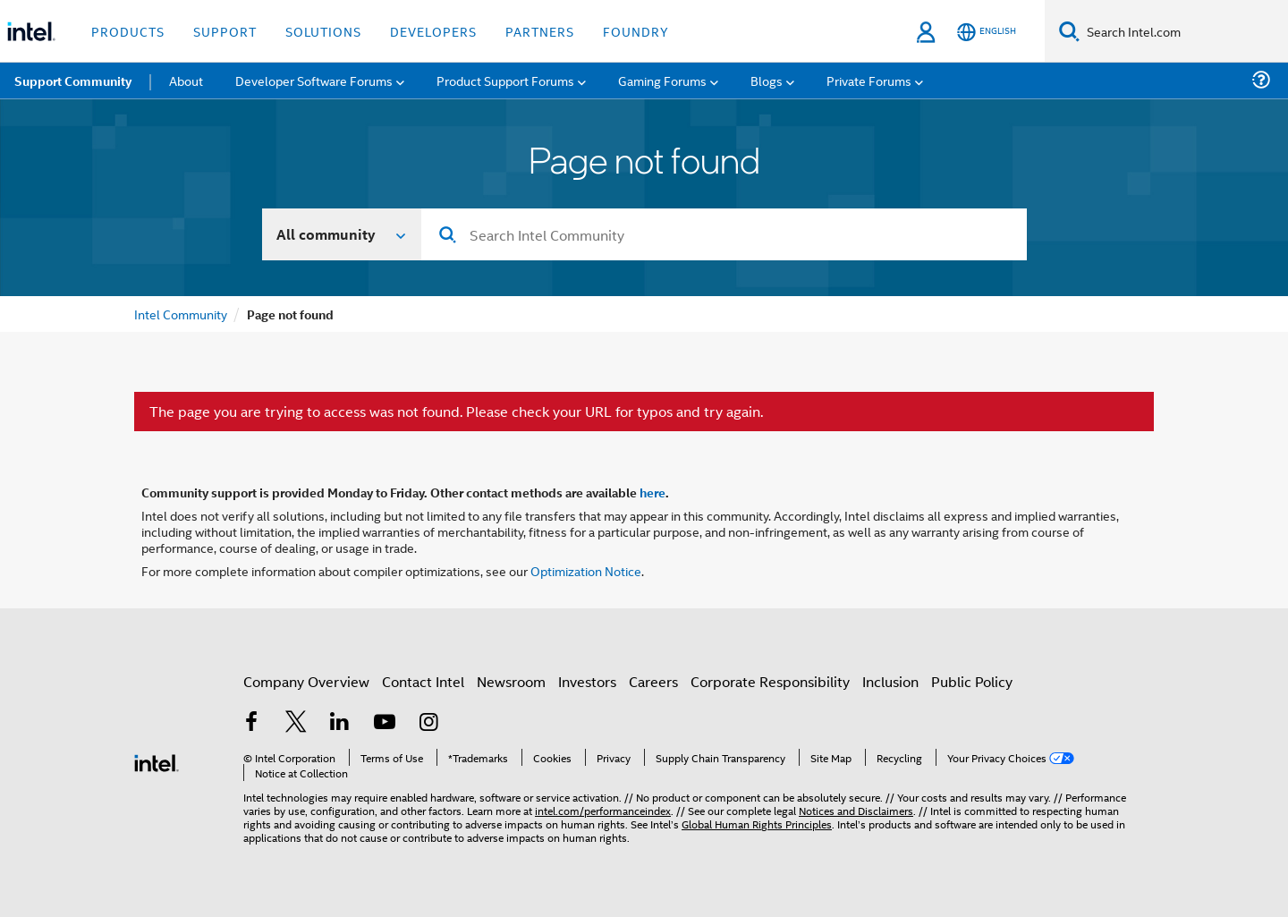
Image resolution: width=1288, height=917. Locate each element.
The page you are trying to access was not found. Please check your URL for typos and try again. (456, 411)
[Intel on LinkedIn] (340, 723)
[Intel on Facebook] (251, 723)
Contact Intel (423, 681)
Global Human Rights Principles (757, 823)
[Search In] (342, 234)
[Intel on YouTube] (384, 723)
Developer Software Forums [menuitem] (314, 80)
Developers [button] (433, 30)
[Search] (1069, 31)
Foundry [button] (636, 30)
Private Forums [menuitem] (868, 80)
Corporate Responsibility (770, 681)
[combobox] (724, 234)
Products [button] (128, 30)
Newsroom (511, 681)
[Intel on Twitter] (296, 723)
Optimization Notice (585, 570)
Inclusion (890, 681)
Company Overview (306, 681)
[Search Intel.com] (1184, 31)
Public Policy (972, 681)
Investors (587, 681)
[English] (987, 32)
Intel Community (180, 313)
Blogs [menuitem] (766, 80)
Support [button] (225, 30)
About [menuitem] (186, 80)
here (652, 492)
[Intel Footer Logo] (156, 761)
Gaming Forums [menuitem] (662, 80)
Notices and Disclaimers (856, 810)
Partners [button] (539, 30)
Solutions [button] (323, 30)
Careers (653, 681)
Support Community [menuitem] (72, 80)
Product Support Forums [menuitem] (505, 80)
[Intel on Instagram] (428, 723)
